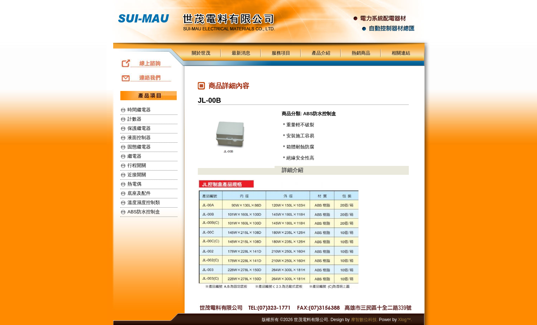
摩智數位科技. (364, 319)
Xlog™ (404, 319)
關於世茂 (201, 53)
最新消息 (241, 53)
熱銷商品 (361, 53)
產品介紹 (321, 53)
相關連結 (401, 53)
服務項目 (281, 53)
